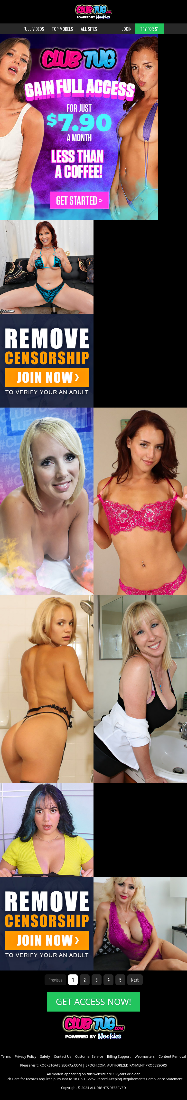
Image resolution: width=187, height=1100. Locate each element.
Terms (6, 1056)
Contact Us (62, 1056)
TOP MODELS (62, 29)
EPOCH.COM (95, 1065)
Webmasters (145, 1056)
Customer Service (89, 1056)
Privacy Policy (25, 1056)
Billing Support (119, 1056)
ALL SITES (89, 29)
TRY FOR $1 (149, 29)
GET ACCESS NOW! (93, 1002)
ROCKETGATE (49, 1065)
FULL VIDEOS (33, 29)
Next (135, 980)
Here (16, 1079)
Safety (45, 1056)
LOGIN (126, 29)
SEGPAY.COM (71, 1065)
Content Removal (172, 1056)
